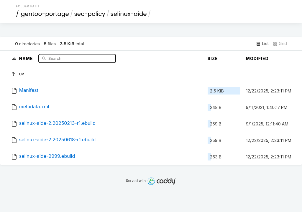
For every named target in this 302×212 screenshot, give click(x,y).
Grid (280, 43)
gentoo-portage (45, 14)
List (262, 43)
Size (213, 58)
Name (26, 58)
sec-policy (89, 14)
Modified (257, 58)
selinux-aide (128, 14)
